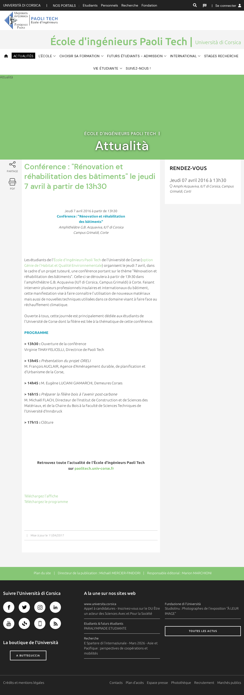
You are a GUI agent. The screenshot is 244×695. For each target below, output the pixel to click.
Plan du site (42, 573)
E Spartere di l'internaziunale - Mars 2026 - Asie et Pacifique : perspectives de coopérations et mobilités (121, 648)
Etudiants (90, 5)
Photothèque (181, 683)
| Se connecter (226, 5)
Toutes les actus (203, 631)
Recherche (129, 5)
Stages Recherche (221, 56)
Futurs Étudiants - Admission (135, 56)
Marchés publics (229, 683)
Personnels (109, 5)
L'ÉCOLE (45, 56)
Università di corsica (22, 5)
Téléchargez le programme (46, 502)
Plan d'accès (135, 683)
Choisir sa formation (79, 56)
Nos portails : (66, 5)
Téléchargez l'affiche (41, 496)
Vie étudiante (105, 68)
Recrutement (204, 683)
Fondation (149, 5)
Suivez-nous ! (138, 68)
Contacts (116, 683)
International (183, 56)
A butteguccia (28, 655)
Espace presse (157, 683)
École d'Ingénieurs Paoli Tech (77, 260)
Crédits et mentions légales (23, 683)
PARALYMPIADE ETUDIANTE (105, 628)
